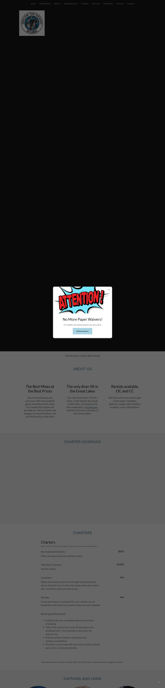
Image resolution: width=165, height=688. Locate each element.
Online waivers (82, 331)
